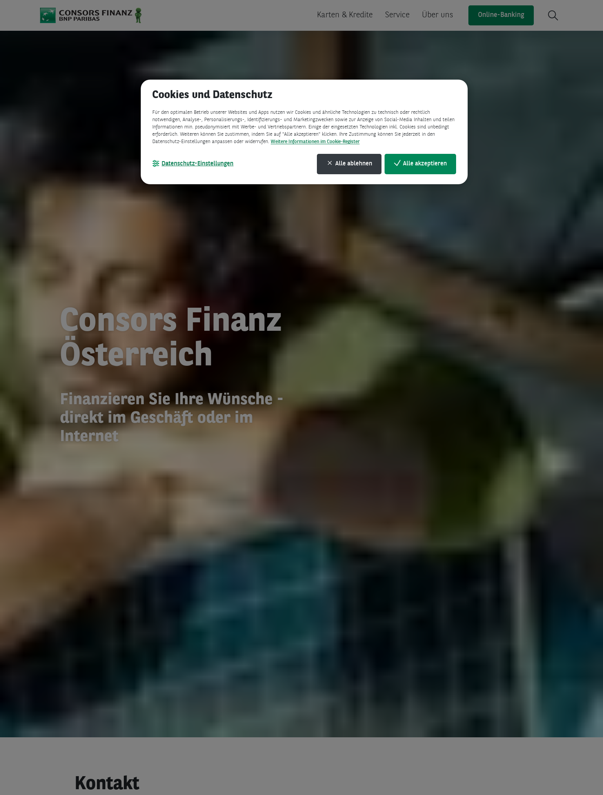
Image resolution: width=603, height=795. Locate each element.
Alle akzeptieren (425, 164)
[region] (304, 132)
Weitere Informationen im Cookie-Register (315, 141)
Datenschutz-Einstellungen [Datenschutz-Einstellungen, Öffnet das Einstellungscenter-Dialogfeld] (197, 164)
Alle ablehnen (353, 164)
